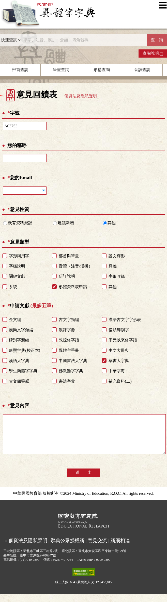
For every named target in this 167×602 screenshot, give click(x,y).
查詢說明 (153, 53)
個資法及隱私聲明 (80, 96)
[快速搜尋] (83, 40)
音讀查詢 (142, 70)
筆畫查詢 (61, 70)
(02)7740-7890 (29, 567)
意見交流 (97, 548)
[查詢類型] (10, 40)
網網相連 (120, 548)
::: (1, 96)
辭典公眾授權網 (67, 548)
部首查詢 (20, 70)
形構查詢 (102, 70)
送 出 (83, 480)
